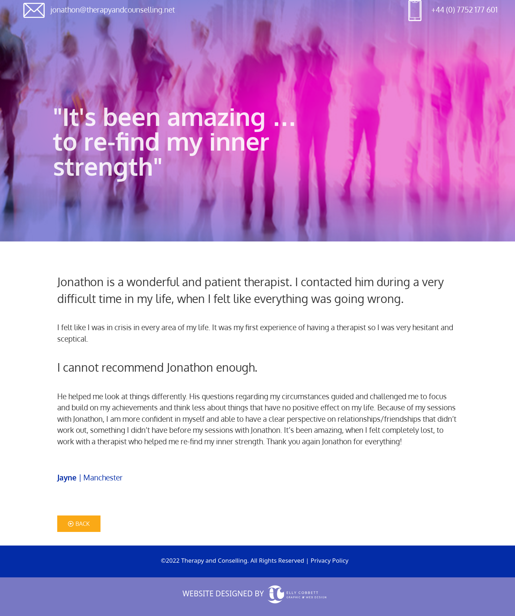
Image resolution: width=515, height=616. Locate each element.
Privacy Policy (329, 560)
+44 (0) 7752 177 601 (464, 9)
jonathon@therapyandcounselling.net (112, 9)
